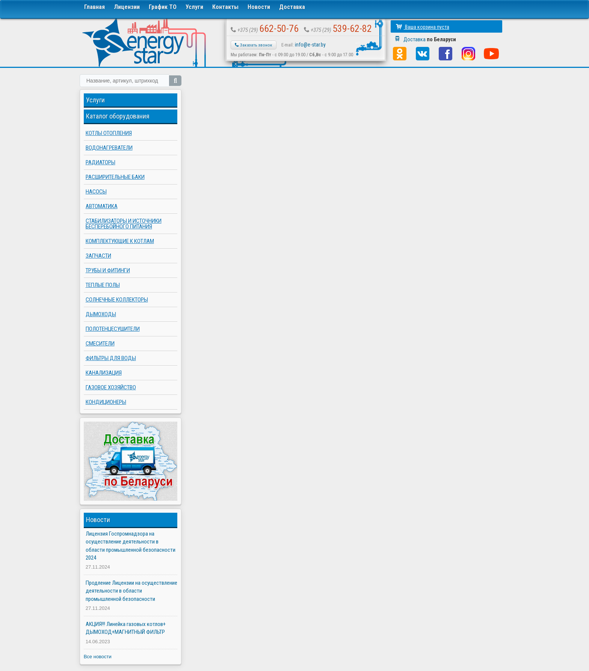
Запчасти (98, 255)
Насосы (96, 191)
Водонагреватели (109, 147)
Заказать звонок (253, 45)
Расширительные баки (115, 177)
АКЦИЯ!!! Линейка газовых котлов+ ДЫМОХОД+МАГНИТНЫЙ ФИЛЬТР (126, 628)
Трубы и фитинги (108, 270)
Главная (94, 7)
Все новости (98, 656)
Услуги (194, 7)
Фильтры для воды (111, 358)
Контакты (225, 7)
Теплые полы (103, 285)
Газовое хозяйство (111, 387)
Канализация (104, 372)
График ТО (163, 7)
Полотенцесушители (113, 329)
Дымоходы (101, 314)
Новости (259, 7)
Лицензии (127, 7)
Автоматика (102, 206)
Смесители (100, 343)
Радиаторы (100, 162)
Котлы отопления (109, 133)
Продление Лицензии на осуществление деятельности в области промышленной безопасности (131, 590)
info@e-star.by (310, 45)
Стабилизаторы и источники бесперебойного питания (124, 224)
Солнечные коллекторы (117, 299)
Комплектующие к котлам (120, 241)
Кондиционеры (106, 402)
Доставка (292, 7)
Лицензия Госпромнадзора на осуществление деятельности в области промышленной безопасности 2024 (130, 545)
